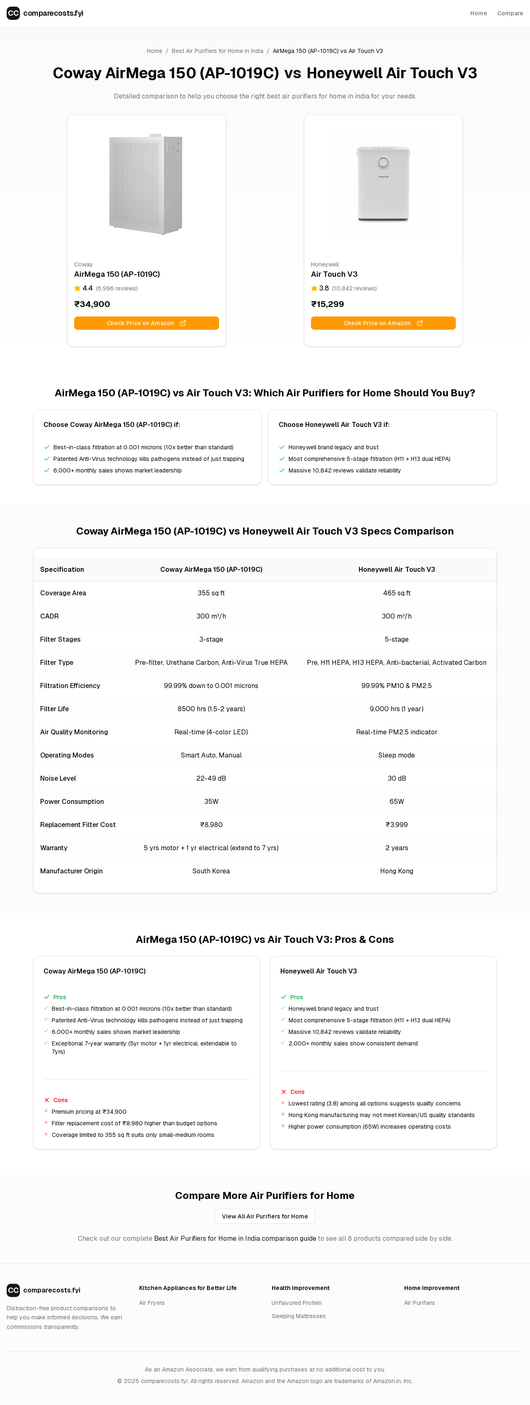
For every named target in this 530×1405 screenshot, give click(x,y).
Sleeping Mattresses (299, 1316)
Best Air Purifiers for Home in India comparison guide (235, 1238)
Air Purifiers (419, 1303)
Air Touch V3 (366, 51)
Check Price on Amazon (146, 323)
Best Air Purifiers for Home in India (217, 51)
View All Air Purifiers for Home (265, 1216)
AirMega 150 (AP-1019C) (306, 51)
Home (478, 13)
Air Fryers (152, 1303)
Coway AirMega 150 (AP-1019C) (166, 73)
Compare (510, 13)
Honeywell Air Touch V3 (391, 73)
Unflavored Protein (297, 1303)
